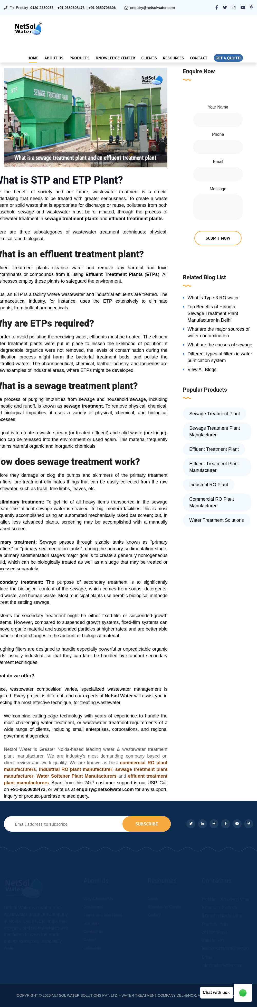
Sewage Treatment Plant (214, 413)
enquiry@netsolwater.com (152, 8)
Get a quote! (228, 57)
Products (80, 57)
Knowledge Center (115, 57)
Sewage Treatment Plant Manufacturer (214, 431)
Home (32, 57)
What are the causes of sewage (219, 344)
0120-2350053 (41, 8)
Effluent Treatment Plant (214, 449)
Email (218, 161)
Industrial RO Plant (208, 484)
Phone (218, 134)
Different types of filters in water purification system (219, 357)
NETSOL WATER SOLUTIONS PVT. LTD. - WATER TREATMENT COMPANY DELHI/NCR (124, 995)
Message (218, 189)
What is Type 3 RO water (213, 297)
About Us (53, 57)
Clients (149, 57)
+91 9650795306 (102, 8)
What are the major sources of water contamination (218, 332)
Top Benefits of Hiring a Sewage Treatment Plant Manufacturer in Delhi (212, 313)
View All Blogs (201, 369)
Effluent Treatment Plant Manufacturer (214, 467)
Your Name (218, 107)
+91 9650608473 (71, 8)
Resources (173, 57)
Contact (199, 57)
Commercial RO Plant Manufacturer (211, 502)
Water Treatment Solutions (216, 520)
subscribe (146, 824)
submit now (218, 238)
